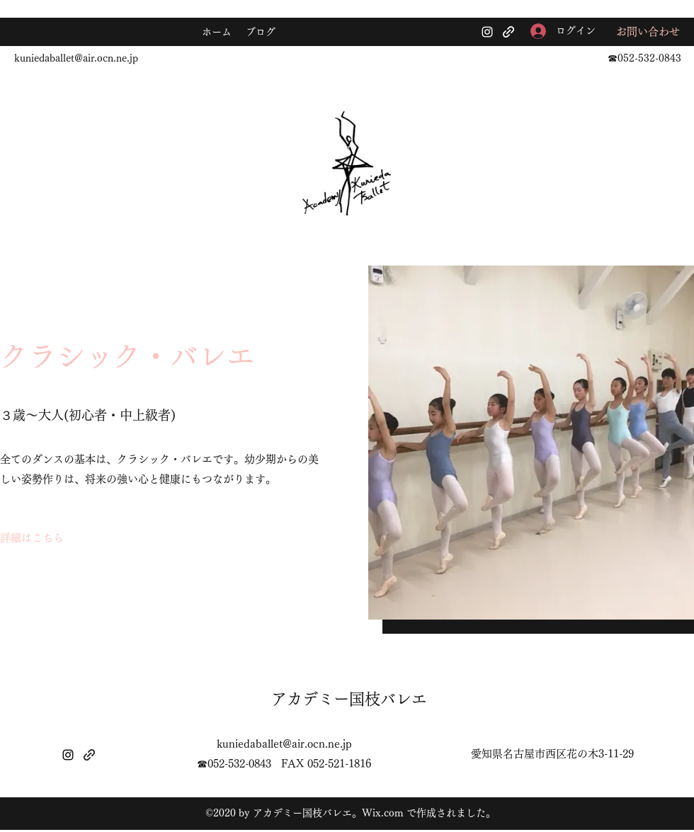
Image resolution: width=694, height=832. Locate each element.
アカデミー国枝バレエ (349, 699)
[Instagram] (487, 32)
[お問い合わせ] (648, 32)
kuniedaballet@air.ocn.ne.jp (76, 58)
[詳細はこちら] (32, 538)
